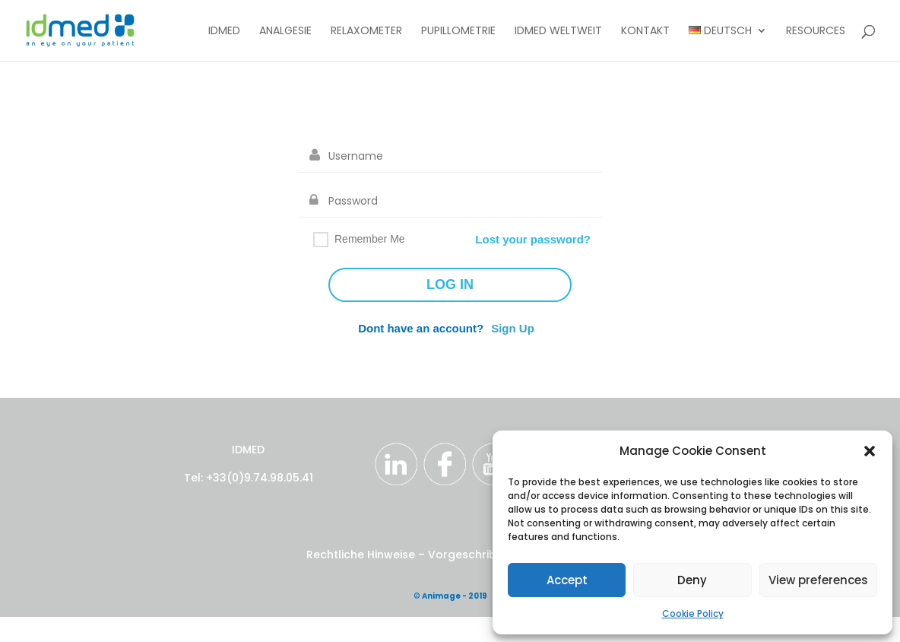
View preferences (818, 580)
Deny (692, 580)
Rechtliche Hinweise (362, 554)
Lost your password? (533, 239)
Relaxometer (366, 31)
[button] (869, 451)
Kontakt (645, 31)
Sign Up (512, 328)
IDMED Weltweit (558, 31)
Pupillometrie (458, 31)
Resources (815, 31)
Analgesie (285, 31)
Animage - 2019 (454, 596)
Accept (567, 580)
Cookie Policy (693, 613)
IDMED (224, 31)
